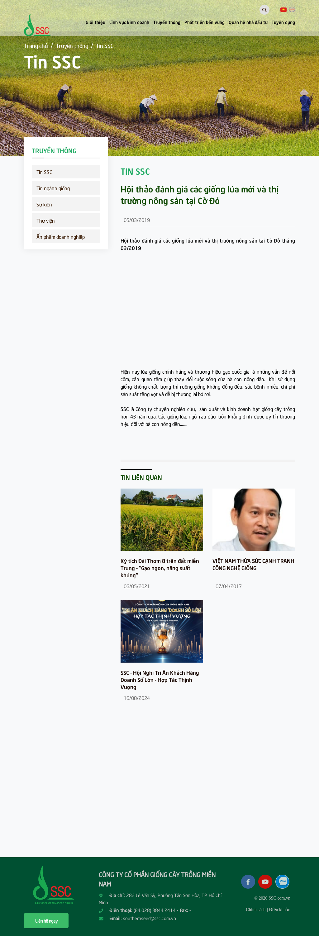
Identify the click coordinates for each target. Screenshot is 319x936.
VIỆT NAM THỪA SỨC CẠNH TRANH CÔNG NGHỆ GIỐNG (253, 564)
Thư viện (45, 220)
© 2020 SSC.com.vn (272, 898)
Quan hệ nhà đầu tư (248, 22)
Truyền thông (166, 22)
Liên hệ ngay (46, 921)
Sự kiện (44, 204)
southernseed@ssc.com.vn (149, 918)
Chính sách (256, 909)
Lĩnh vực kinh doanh (129, 22)
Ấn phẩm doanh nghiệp (60, 236)
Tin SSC (104, 45)
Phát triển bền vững (204, 22)
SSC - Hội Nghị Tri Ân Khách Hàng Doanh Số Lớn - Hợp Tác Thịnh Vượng (160, 679)
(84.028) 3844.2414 (155, 910)
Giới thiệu (95, 22)
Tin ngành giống (53, 187)
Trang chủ (36, 45)
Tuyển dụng (283, 22)
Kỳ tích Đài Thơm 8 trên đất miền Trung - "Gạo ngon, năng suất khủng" (160, 568)
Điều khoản (280, 909)
